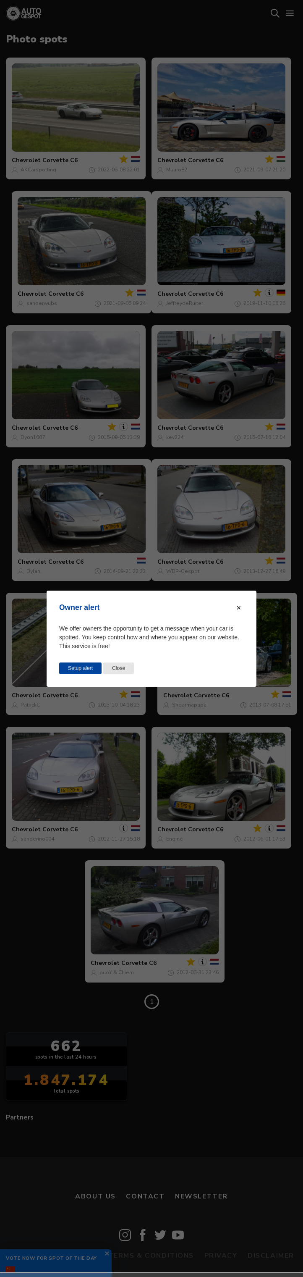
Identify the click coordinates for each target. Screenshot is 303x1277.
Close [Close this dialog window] (118, 668)
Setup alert (80, 668)
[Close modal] (239, 607)
